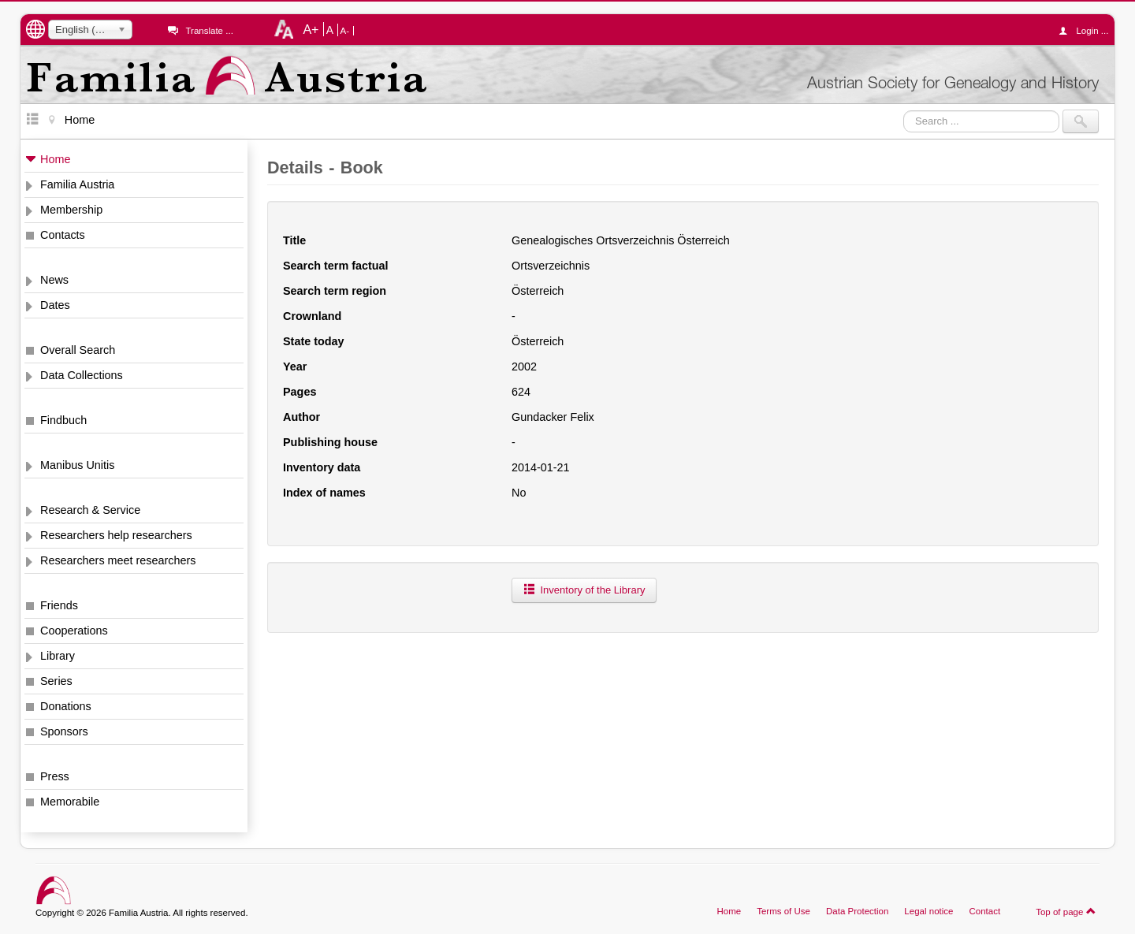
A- (345, 30)
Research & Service (90, 510)
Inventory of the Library (584, 590)
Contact (984, 911)
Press (54, 776)
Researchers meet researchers (118, 560)
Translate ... (209, 30)
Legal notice (928, 911)
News (54, 280)
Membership (71, 209)
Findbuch (63, 420)
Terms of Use (783, 911)
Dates (55, 305)
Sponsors (64, 731)
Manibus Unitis (77, 465)
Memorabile (69, 801)
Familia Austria (77, 184)
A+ (310, 29)
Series (56, 681)
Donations (65, 706)
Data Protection (857, 911)
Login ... (1087, 30)
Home (55, 159)
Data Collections (81, 375)
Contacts (62, 235)
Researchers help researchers (116, 535)
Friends (59, 605)
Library (57, 655)
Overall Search (77, 350)
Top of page (1066, 911)
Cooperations (74, 630)
